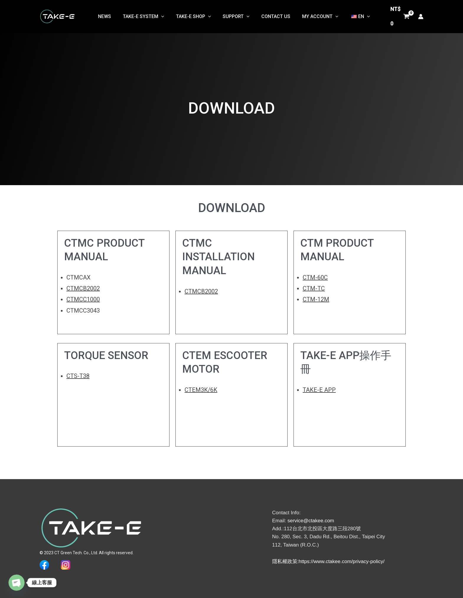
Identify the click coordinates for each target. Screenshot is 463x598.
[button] (164, 15)
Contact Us (270, 15)
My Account (313, 15)
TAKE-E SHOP (193, 15)
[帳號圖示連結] (420, 15)
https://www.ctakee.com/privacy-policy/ (341, 561)
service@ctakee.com (310, 520)
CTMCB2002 (83, 288)
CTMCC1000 (83, 299)
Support (233, 15)
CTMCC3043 (83, 310)
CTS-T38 (77, 375)
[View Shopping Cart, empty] (398, 15)
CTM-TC (314, 288)
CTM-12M (316, 299)
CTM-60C (315, 277)
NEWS (109, 15)
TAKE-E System (146, 15)
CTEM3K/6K (201, 389)
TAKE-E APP (319, 389)
